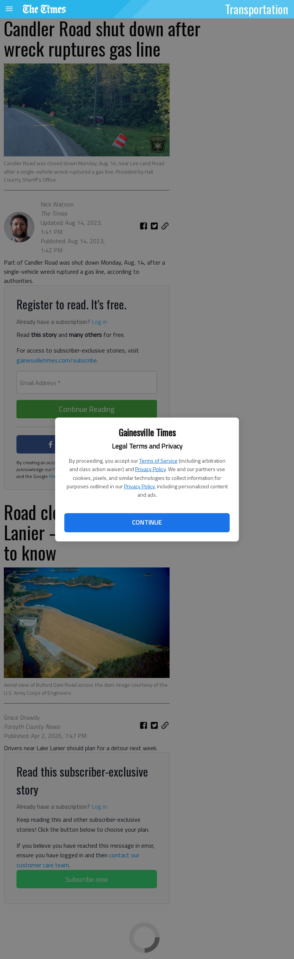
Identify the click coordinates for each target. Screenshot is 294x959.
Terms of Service (158, 461)
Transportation (256, 9)
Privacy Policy (150, 469)
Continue (147, 522)
